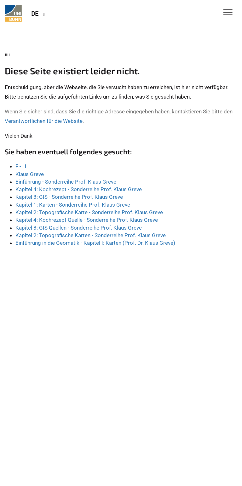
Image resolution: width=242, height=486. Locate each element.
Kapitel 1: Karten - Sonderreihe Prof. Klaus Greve (72, 205)
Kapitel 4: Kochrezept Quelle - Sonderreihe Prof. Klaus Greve (86, 220)
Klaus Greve (29, 174)
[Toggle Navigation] (228, 12)
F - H (20, 166)
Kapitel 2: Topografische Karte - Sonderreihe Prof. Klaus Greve (89, 212)
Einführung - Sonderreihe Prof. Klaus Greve (65, 182)
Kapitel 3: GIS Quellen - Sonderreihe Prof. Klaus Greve (78, 228)
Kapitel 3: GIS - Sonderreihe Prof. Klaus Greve (69, 197)
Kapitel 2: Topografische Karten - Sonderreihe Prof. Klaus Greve (90, 235)
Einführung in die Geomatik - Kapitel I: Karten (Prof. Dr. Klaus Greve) (95, 243)
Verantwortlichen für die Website (44, 121)
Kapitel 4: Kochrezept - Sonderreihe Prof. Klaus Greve (78, 189)
